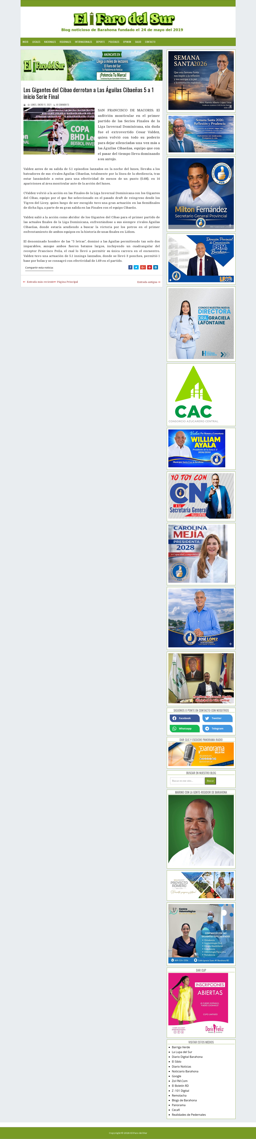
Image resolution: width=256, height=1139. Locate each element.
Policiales (114, 42)
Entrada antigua (147, 282)
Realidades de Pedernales (189, 1115)
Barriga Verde (181, 1047)
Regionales (65, 42)
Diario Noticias (181, 1066)
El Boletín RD (180, 1086)
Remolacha (179, 1095)
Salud (138, 42)
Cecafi (176, 1110)
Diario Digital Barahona (187, 1057)
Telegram (214, 729)
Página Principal (67, 281)
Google (176, 1076)
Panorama (179, 1105)
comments (62, 104)
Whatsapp (181, 729)
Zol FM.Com (180, 1081)
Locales (36, 42)
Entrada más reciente (40, 281)
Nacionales (50, 42)
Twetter (213, 718)
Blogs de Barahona (184, 1100)
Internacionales (83, 42)
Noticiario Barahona (185, 1071)
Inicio (25, 42)
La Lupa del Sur (182, 1052)
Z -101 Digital (180, 1091)
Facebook (181, 718)
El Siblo (176, 1062)
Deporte (100, 42)
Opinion (127, 42)
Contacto (150, 42)
